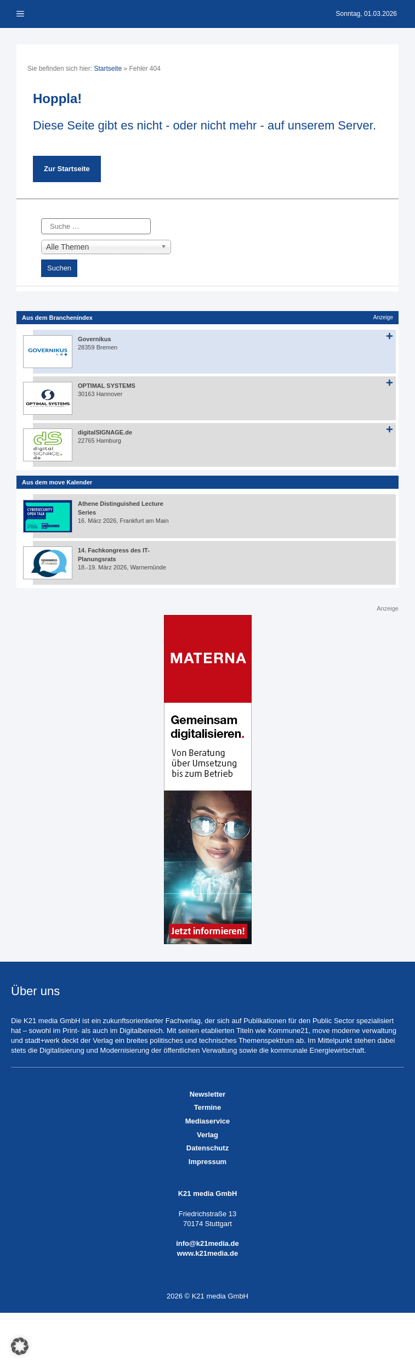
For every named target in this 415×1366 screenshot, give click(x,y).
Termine (207, 1107)
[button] (19, 1346)
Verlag (207, 1135)
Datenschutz (207, 1148)
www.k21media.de (207, 1253)
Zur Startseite (67, 169)
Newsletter (208, 1094)
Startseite (108, 68)
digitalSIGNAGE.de (105, 432)
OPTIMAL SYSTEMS (106, 385)
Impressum (207, 1162)
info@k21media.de (207, 1243)
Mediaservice (207, 1121)
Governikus (94, 339)
